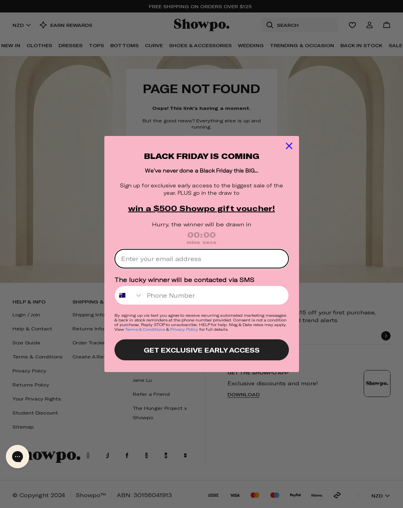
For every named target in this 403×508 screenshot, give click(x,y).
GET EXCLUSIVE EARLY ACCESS (202, 350)
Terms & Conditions (145, 329)
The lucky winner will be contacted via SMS (184, 279)
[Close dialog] (289, 146)
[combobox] (129, 295)
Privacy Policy (184, 329)
